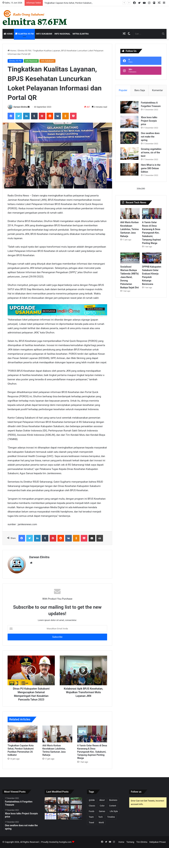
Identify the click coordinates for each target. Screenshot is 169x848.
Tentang (130, 842)
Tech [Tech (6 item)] (100, 817)
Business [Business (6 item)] (113, 800)
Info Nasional (62, 34)
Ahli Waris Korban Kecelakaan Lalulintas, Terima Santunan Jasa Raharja (129, 229)
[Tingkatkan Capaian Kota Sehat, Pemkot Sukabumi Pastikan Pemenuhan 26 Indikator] (22, 734)
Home (8, 34)
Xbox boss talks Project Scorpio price (149, 121)
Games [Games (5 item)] (102, 811)
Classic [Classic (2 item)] (92, 806)
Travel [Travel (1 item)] (91, 822)
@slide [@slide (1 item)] (92, 800)
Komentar (157, 90)
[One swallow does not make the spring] (129, 138)
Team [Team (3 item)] (91, 817)
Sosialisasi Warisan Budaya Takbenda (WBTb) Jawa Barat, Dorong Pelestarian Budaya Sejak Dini (129, 277)
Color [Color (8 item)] (102, 806)
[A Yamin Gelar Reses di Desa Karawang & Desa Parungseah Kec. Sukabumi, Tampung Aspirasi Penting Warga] (92, 734)
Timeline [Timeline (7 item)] (111, 817)
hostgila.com (65, 842)
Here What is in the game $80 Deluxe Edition (150, 168)
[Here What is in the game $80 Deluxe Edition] (129, 169)
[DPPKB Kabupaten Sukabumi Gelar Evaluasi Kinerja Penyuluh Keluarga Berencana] (151, 258)
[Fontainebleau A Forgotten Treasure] (129, 107)
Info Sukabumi (44, 34)
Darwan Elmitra (20, 107)
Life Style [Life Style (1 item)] (114, 811)
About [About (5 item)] (102, 800)
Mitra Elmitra (81, 34)
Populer (123, 90)
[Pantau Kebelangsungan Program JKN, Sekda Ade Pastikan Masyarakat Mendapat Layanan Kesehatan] (50, 808)
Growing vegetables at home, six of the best (151, 152)
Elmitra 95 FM (24, 34)
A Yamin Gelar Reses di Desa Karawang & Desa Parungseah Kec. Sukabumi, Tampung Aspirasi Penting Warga (92, 751)
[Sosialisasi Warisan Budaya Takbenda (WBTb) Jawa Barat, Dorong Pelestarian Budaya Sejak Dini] (130, 258)
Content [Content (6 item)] (112, 806)
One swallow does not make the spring (150, 136)
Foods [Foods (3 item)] (91, 811)
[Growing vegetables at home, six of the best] (129, 153)
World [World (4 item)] (101, 822)
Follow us (136, 791)
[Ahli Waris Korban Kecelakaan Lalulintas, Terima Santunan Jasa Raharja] (57, 734)
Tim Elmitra (141, 842)
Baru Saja (140, 90)
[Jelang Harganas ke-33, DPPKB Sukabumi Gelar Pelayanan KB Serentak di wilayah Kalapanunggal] (76, 816)
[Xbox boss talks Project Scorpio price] (129, 122)
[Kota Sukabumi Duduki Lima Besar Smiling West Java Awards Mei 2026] (50, 816)
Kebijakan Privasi (157, 842)
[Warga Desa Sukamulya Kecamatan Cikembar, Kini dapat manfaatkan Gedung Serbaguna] (63, 816)
